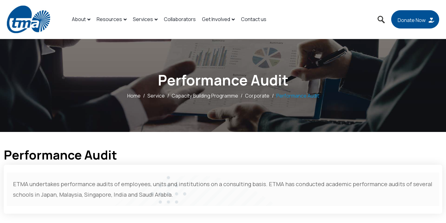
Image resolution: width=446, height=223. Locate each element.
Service (156, 95)
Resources (112, 19)
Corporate (257, 95)
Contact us (253, 19)
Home (134, 95)
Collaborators (180, 19)
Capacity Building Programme (205, 95)
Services (145, 19)
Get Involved (218, 19)
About (81, 19)
